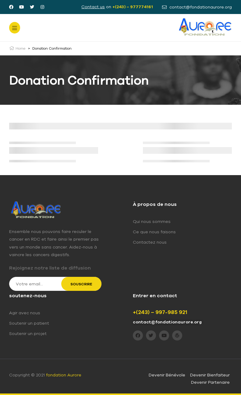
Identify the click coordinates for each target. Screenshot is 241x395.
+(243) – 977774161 (132, 6)
